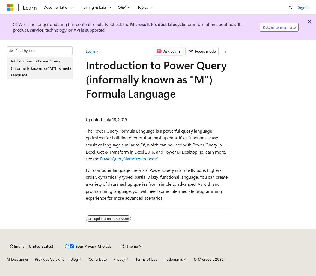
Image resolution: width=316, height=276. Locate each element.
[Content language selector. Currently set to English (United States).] (31, 246)
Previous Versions (49, 259)
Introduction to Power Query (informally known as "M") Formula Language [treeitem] (41, 67)
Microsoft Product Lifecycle (157, 24)
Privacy (119, 259)
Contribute (98, 259)
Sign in (303, 7)
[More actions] (225, 51)
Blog (74, 259)
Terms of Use (146, 259)
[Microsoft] (10, 7)
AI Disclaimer (17, 259)
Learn (90, 51)
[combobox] (40, 50)
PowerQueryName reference (127, 158)
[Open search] (290, 7)
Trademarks (173, 259)
